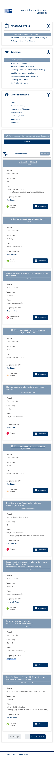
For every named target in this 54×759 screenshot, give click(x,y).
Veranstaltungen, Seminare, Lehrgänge (25, 34)
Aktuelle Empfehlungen (19, 63)
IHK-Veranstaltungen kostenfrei (22, 66)
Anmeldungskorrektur (19, 116)
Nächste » (40, 736)
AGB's (13, 102)
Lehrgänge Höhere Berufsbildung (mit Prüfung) (28, 70)
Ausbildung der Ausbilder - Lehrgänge (24, 76)
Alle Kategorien (16, 60)
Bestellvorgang (16, 112)
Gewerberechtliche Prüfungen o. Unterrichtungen (29, 38)
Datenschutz (15, 119)
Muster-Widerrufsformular (20, 109)
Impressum (15, 122)
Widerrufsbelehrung (18, 106)
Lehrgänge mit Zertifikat (19, 80)
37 (32, 736)
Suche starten (27, 141)
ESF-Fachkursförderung (19, 83)
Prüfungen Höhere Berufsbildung (23, 41)
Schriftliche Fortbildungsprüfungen (23, 73)
